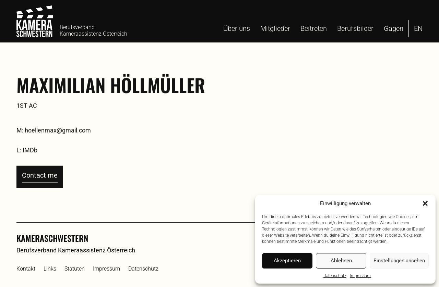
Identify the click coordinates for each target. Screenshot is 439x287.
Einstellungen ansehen (399, 261)
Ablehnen (341, 261)
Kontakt (25, 268)
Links (50, 268)
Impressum (360, 275)
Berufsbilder (355, 28)
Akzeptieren (287, 261)
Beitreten (313, 28)
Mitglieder (275, 28)
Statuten (74, 268)
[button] (425, 203)
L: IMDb (26, 162)
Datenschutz (334, 275)
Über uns (236, 28)
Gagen (393, 28)
